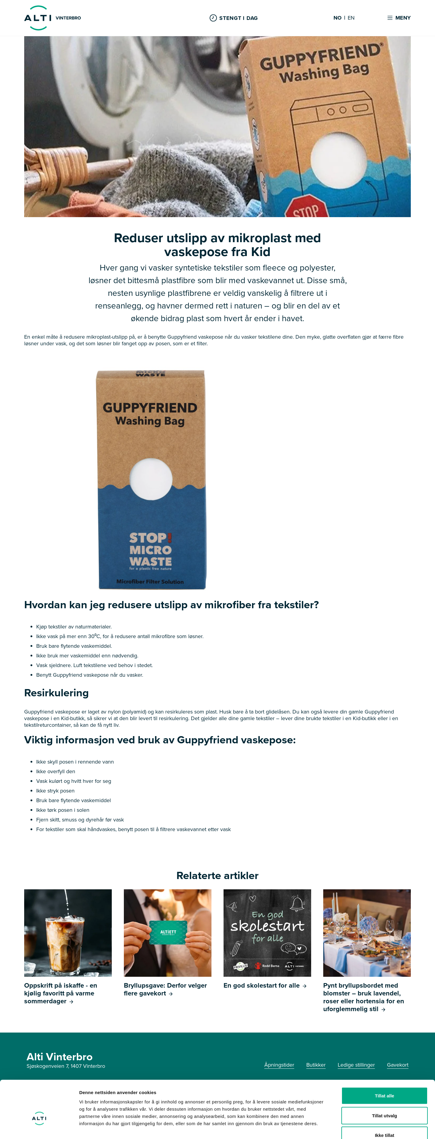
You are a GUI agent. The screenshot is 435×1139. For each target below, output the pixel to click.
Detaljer (321, 1127)
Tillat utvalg (384, 1079)
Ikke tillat (384, 1099)
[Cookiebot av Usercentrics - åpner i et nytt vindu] (39, 1127)
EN (351, 18)
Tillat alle (384, 1059)
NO (338, 18)
